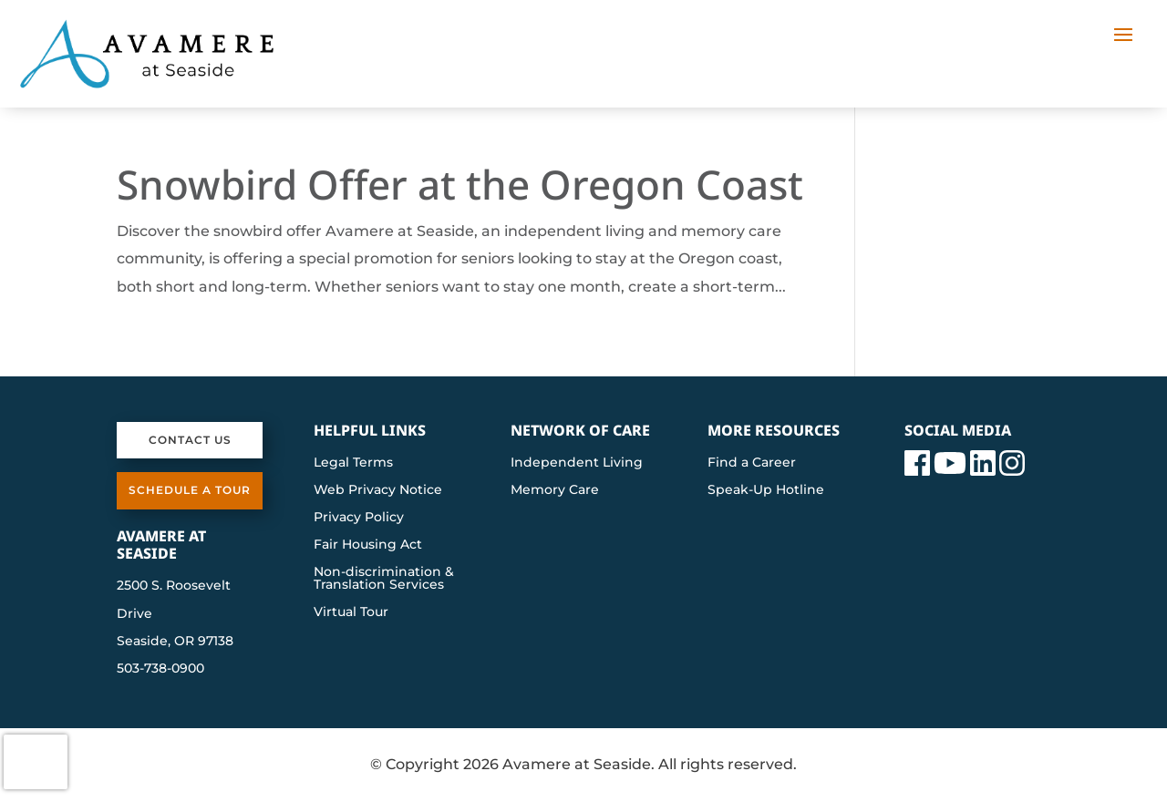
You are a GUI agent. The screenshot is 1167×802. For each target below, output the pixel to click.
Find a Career (751, 463)
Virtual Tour (351, 612)
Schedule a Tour (190, 490)
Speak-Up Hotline (765, 490)
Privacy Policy (359, 517)
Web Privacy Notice (378, 490)
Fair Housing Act (368, 545)
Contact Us (190, 440)
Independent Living (577, 463)
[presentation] (35, 762)
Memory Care (555, 490)
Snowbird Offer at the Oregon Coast (460, 184)
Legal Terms (353, 463)
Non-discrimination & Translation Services (384, 578)
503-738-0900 (160, 668)
